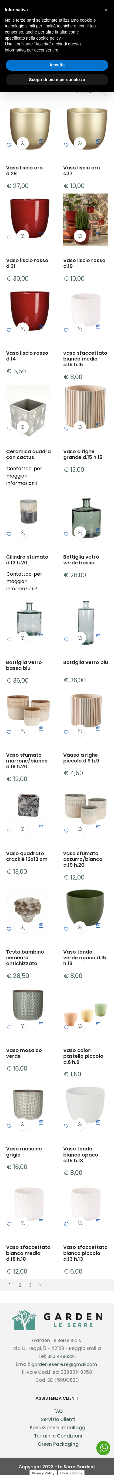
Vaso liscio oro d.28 (24, 170)
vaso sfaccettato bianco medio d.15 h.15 (85, 359)
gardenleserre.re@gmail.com (64, 1364)
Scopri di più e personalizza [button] (57, 1462)
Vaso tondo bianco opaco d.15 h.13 (80, 1155)
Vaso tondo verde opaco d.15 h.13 (84, 958)
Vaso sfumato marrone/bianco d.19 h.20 (27, 761)
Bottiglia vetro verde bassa (81, 560)
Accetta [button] (57, 1448)
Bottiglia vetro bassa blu (24, 665)
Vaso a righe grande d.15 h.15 (82, 454)
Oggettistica (22, 38)
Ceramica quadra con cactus (28, 454)
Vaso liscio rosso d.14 (27, 356)
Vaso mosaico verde (24, 1053)
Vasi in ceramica (62, 39)
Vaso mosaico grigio (24, 1151)
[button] (106, 1393)
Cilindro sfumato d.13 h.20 (27, 560)
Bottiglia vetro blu (85, 662)
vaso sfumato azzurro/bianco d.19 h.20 (82, 859)
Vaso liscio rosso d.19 (84, 263)
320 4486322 (61, 1356)
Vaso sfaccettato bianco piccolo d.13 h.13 (85, 1253)
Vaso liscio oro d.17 (81, 170)
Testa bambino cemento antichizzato (25, 958)
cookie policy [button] (48, 1421)
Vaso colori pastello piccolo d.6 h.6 (83, 1056)
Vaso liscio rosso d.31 (27, 263)
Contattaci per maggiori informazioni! (24, 476)
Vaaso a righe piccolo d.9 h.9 (81, 758)
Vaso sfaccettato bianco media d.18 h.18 (28, 1253)
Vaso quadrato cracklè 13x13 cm (26, 856)
